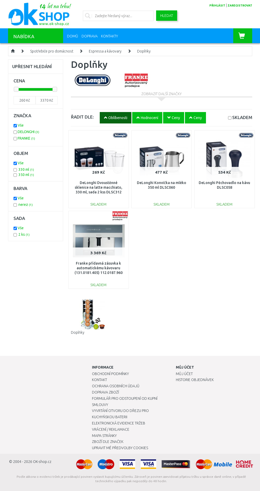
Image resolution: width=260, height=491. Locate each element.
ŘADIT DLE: (82, 116)
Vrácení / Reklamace (110, 429)
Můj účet (184, 374)
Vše (21, 125)
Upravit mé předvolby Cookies (120, 448)
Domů (72, 36)
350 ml (26, 175)
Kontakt (99, 380)
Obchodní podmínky (110, 374)
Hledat (166, 16)
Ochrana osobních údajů (115, 386)
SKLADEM (242, 117)
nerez (25, 204)
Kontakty (109, 36)
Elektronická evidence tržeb (118, 423)
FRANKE (26, 138)
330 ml (26, 169)
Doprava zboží (105, 392)
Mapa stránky (104, 436)
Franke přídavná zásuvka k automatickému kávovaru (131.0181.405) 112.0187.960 (99, 268)
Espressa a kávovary (105, 51)
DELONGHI (28, 132)
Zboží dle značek (107, 442)
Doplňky (144, 51)
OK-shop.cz (42, 462)
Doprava (90, 36)
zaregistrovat (240, 5)
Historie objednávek (195, 380)
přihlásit (217, 5)
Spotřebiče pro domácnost (51, 51)
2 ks (24, 234)
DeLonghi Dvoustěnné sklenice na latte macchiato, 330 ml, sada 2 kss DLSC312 (98, 187)
